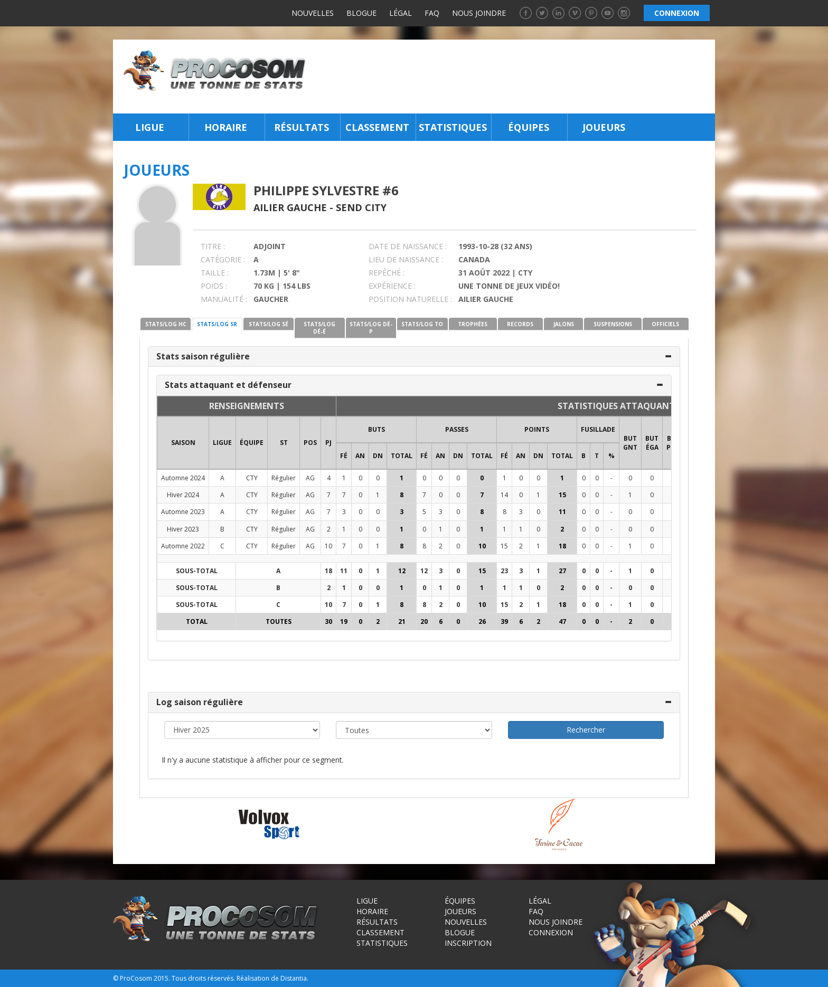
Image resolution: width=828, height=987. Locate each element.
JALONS (563, 324)
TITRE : (213, 246)
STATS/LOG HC (165, 324)
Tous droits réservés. (203, 978)
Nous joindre (479, 13)
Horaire (225, 127)
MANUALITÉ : (224, 299)
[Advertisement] (513, 76)
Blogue (361, 13)
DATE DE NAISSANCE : (408, 246)
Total (401, 455)
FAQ (432, 13)
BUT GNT (630, 443)
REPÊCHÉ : (386, 273)
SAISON (183, 442)
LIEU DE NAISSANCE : (406, 259)
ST (284, 442)
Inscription (468, 943)
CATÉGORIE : (223, 259)
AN (360, 455)
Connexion (551, 932)
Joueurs (603, 127)
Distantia (293, 978)
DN (378, 455)
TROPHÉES (472, 324)
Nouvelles (312, 13)
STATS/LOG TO (422, 324)
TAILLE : (215, 273)
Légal (400, 13)
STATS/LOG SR (217, 324)
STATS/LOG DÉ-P (371, 327)
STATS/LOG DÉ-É (319, 327)
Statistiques (453, 127)
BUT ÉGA (651, 443)
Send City (361, 207)
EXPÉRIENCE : (392, 286)
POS (310, 442)
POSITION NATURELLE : (410, 299)
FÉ (343, 455)
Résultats (301, 127)
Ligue (149, 127)
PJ (328, 442)
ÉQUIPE (252, 442)
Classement (377, 127)
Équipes (528, 127)
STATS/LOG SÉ (268, 324)
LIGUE (222, 442)
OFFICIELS (665, 324)
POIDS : (214, 286)
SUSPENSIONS (613, 324)
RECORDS (520, 324)
